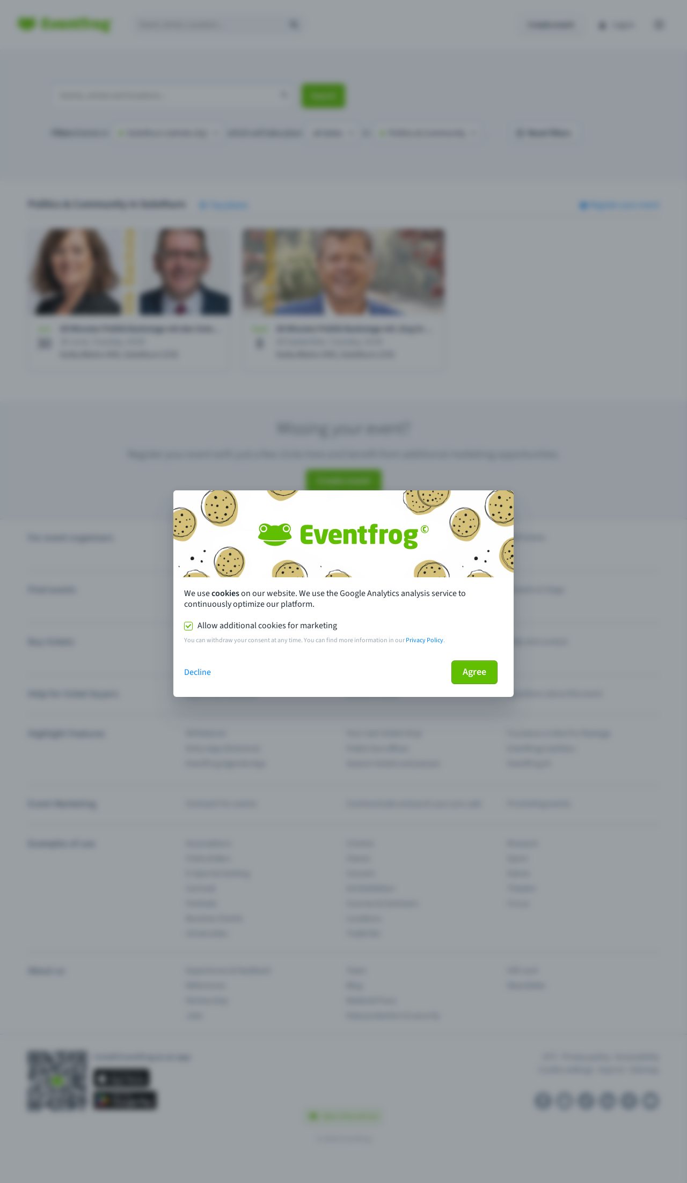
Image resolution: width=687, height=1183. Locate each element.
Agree (474, 672)
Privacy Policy (424, 640)
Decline (197, 672)
